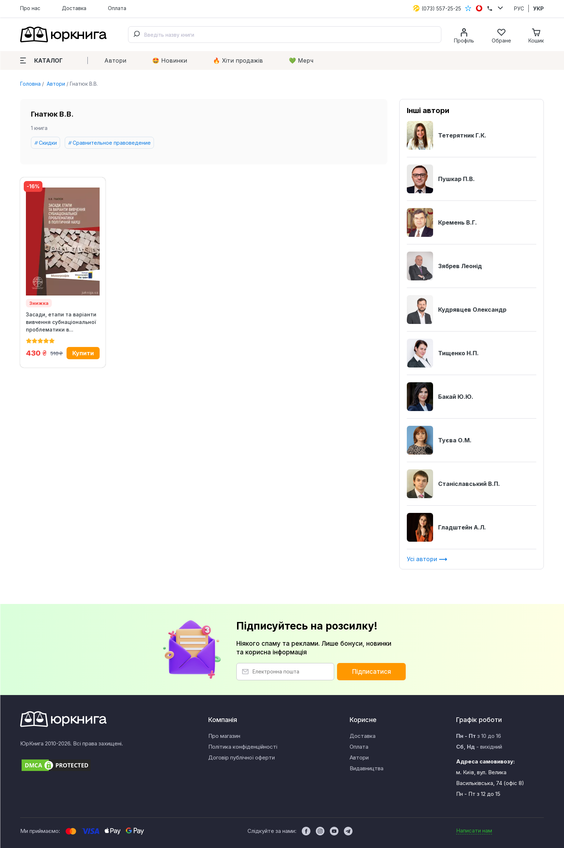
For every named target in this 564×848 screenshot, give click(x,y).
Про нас (30, 8)
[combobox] (284, 34)
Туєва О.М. (439, 440)
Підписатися (371, 671)
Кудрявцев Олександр (456, 309)
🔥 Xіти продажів (238, 60)
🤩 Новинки (169, 60)
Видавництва (366, 768)
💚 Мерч (301, 60)
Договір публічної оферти (241, 757)
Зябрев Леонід (444, 266)
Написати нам (474, 830)
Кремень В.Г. (442, 222)
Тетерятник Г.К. (446, 135)
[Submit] (136, 34)
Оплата (117, 8)
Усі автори (427, 559)
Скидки (48, 143)
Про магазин (224, 735)
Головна (30, 84)
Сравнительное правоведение (112, 143)
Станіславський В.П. (453, 483)
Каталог (41, 60)
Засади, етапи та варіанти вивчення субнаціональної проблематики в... (61, 322)
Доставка (74, 8)
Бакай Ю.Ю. (440, 396)
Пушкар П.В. (441, 178)
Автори (115, 60)
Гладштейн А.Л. (446, 527)
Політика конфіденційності (242, 746)
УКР (538, 8)
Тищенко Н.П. (443, 353)
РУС (519, 8)
